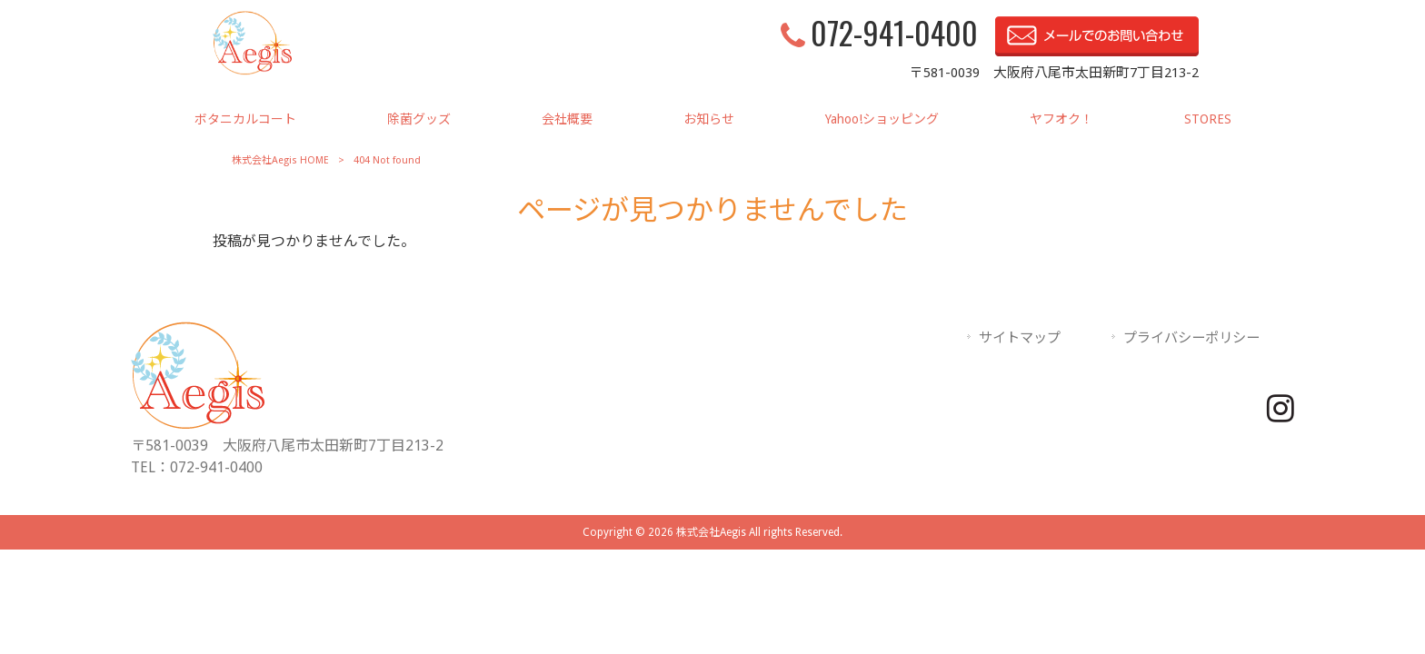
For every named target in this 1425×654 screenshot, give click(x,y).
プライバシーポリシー (1191, 338)
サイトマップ (1020, 338)
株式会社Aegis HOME (280, 160)
